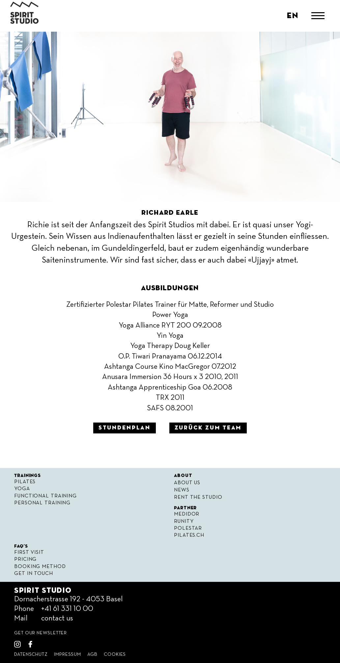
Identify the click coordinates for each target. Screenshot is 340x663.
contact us (57, 618)
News (181, 490)
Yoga (22, 488)
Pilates (25, 481)
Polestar (188, 528)
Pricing (25, 559)
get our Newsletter (40, 633)
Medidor (186, 514)
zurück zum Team (208, 428)
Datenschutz (31, 654)
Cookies (115, 654)
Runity (183, 521)
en (292, 16)
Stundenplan (125, 428)
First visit (29, 552)
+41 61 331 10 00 (67, 609)
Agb (92, 654)
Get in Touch (33, 573)
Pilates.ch (189, 535)
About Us (187, 482)
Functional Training (45, 495)
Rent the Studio (198, 497)
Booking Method (40, 566)
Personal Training (42, 502)
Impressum (67, 654)
